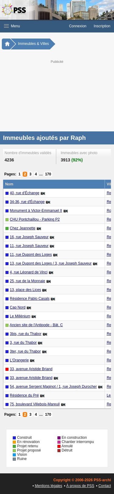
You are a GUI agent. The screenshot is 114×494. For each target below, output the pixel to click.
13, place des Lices (25, 290)
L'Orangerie (19, 360)
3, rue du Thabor (23, 342)
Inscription (102, 26)
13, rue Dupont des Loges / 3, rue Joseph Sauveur (51, 263)
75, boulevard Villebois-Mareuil (35, 404)
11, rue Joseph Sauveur (29, 246)
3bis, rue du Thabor (25, 334)
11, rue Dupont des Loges (31, 254)
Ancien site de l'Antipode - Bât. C (36, 325)
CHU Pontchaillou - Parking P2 (35, 219)
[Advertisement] (57, 95)
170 (48, 174)
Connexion (77, 26)
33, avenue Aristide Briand (31, 369)
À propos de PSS (80, 486)
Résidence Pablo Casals (30, 298)
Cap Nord (17, 307)
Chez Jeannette (22, 228)
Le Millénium (20, 316)
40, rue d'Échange (24, 193)
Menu (12, 26)
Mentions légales (48, 486)
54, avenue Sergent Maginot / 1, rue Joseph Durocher (53, 386)
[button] (32, 26)
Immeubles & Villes (33, 44)
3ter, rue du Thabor (25, 351)
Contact (104, 486)
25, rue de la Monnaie (27, 281)
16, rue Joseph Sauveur (29, 237)
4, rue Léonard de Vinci (28, 272)
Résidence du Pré (24, 395)
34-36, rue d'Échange (27, 202)
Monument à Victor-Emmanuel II (36, 210)
